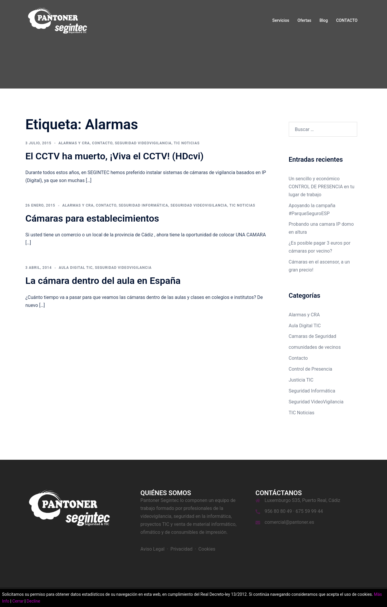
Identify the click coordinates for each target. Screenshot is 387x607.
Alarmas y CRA (74, 143)
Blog (323, 20)
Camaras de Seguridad (312, 336)
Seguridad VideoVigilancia (143, 143)
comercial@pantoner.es (289, 522)
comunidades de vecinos (315, 347)
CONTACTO (347, 20)
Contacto (102, 143)
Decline (33, 601)
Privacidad (181, 549)
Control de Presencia (310, 369)
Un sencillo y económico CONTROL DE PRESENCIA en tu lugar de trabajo (322, 186)
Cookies (207, 549)
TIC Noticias (187, 143)
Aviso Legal (152, 549)
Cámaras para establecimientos (92, 218)
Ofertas (304, 20)
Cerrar (18, 601)
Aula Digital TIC (76, 268)
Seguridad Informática (143, 205)
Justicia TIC (301, 380)
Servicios (280, 20)
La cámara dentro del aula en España (103, 280)
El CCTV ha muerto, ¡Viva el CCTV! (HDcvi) (114, 156)
